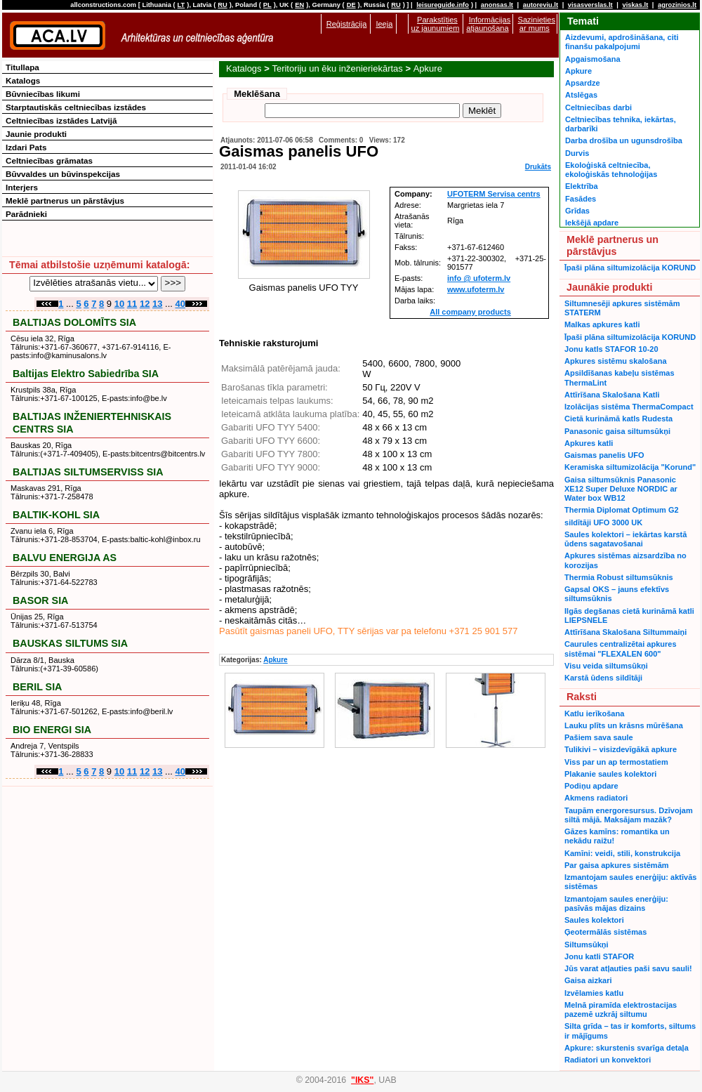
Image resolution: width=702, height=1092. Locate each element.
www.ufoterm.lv (476, 289)
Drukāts (538, 167)
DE (351, 4)
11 (132, 303)
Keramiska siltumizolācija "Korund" (630, 467)
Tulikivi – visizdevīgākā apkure (620, 749)
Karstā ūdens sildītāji (603, 677)
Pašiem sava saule (598, 737)
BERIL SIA (37, 686)
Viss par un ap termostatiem (616, 762)
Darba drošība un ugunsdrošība (623, 140)
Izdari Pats (26, 147)
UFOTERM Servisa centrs (494, 194)
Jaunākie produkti (609, 287)
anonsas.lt (497, 4)
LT (181, 4)
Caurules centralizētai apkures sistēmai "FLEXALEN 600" (620, 648)
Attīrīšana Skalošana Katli (612, 394)
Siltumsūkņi (586, 944)
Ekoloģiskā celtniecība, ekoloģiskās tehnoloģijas (611, 169)
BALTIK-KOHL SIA (56, 514)
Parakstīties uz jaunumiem (435, 23)
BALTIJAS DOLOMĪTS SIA (74, 322)
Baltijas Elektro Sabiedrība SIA (86, 373)
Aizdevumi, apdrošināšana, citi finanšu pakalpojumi (621, 42)
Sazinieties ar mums (536, 23)
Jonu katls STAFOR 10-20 (611, 349)
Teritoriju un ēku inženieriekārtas (337, 68)
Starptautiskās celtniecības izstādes (76, 107)
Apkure (427, 68)
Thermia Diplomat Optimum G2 (621, 510)
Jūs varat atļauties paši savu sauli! (628, 968)
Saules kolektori (594, 920)
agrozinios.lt (677, 4)
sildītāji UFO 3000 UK (603, 522)
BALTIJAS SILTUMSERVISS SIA (88, 472)
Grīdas (577, 210)
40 (180, 303)
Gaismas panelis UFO (604, 455)
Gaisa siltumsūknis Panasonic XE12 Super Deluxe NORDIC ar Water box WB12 (620, 489)
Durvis (577, 153)
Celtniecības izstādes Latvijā (61, 120)
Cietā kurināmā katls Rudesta (618, 418)
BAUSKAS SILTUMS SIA (70, 643)
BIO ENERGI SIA (52, 729)
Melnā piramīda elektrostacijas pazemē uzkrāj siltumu (620, 1009)
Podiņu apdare (591, 786)
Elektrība (581, 186)
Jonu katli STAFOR (599, 956)
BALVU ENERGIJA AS (65, 557)
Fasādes (580, 199)
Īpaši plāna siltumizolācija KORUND (630, 267)
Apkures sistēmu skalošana (615, 361)
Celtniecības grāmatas (49, 160)
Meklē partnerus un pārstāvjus (65, 200)
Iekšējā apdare (591, 222)
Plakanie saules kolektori (610, 774)
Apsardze (582, 83)
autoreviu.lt (540, 4)
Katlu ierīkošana (594, 713)
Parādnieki (26, 213)
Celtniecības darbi (598, 107)
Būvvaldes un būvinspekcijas (63, 173)
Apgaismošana (593, 59)
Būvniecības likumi (43, 93)
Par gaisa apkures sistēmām (616, 865)
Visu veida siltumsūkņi (606, 666)
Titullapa (22, 67)
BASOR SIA (40, 600)
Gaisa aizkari (588, 980)
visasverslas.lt (590, 4)
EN (299, 4)
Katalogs (244, 68)
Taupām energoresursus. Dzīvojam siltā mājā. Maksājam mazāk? (628, 815)
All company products (470, 312)
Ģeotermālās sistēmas (605, 932)
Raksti (582, 696)
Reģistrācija (346, 24)
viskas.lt (635, 4)
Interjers (22, 187)
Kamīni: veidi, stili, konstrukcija (622, 853)
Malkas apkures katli (602, 324)
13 (157, 303)
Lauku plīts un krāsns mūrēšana (623, 725)
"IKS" (362, 1080)
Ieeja (384, 24)
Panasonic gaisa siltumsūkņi (617, 431)
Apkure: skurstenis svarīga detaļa (626, 1048)
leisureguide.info (442, 4)
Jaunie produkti (36, 133)
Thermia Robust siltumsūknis (618, 577)
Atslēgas (581, 95)
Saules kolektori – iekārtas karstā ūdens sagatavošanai (625, 539)
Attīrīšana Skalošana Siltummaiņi (625, 632)
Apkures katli (588, 443)
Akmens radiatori (596, 798)
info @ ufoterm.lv (478, 278)
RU (222, 4)
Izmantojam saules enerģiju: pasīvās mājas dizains (616, 903)
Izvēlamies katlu (593, 993)
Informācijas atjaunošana (488, 23)
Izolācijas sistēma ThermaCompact (629, 406)
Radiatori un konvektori (607, 1059)
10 (119, 303)
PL (267, 4)
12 (145, 303)
